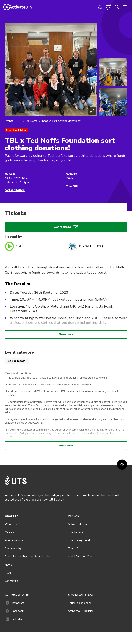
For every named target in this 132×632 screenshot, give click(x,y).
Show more (66, 334)
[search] (116, 7)
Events (9, 121)
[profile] (100, 7)
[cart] (108, 7)
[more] (125, 7)
